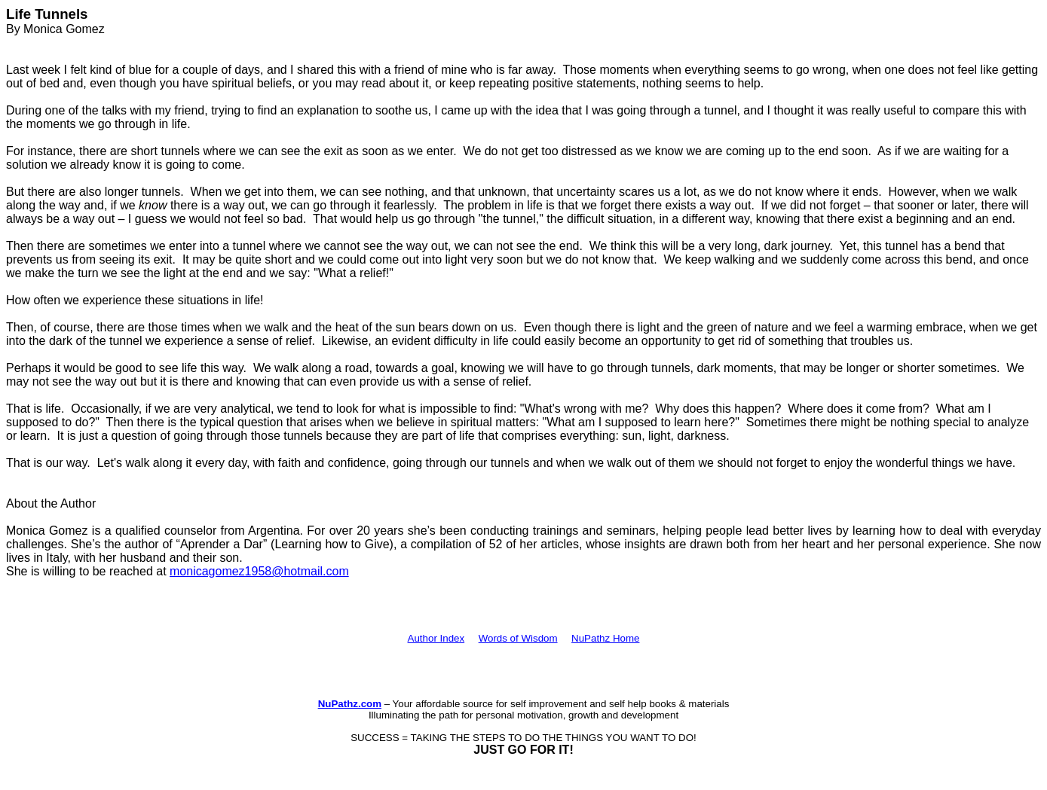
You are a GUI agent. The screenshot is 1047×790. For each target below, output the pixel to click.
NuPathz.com (349, 703)
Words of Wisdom (518, 638)
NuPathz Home (605, 638)
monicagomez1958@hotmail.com (259, 571)
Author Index (436, 638)
